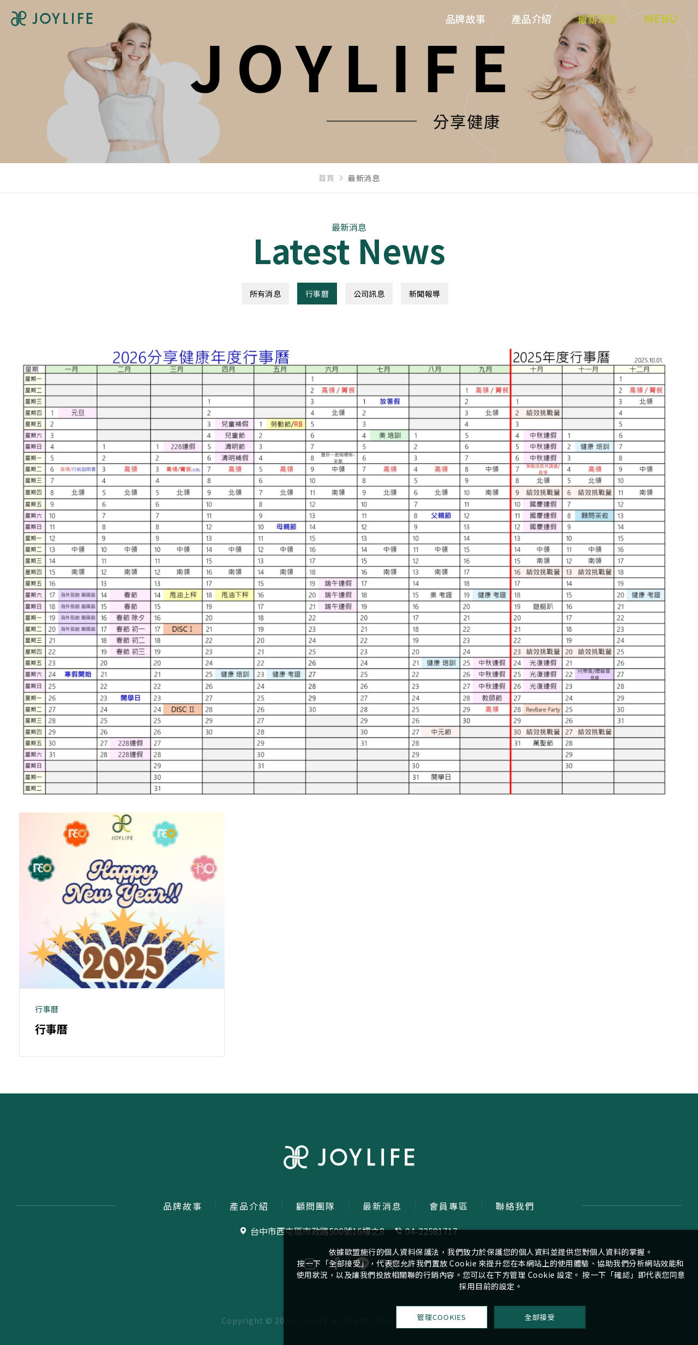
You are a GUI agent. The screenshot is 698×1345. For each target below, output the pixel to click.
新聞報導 (424, 293)
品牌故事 (449, 29)
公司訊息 (368, 293)
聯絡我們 (515, 1205)
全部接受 (539, 1315)
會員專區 (448, 1205)
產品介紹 (515, 29)
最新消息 (581, 29)
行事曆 (317, 293)
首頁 (326, 178)
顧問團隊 (315, 1205)
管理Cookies (442, 1315)
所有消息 (265, 293)
